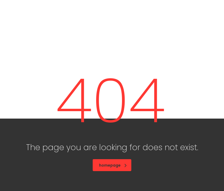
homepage (113, 165)
